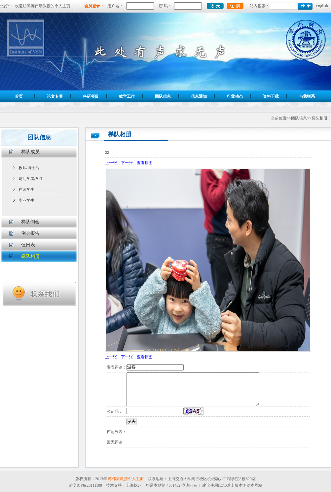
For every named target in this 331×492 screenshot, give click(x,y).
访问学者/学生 (30, 178)
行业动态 (235, 96)
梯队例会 (30, 221)
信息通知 (199, 96)
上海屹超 (134, 485)
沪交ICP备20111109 (85, 485)
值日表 (28, 244)
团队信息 (163, 96)
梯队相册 (30, 256)
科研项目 (91, 96)
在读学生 (26, 189)
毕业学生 (26, 200)
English (322, 6)
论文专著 (55, 96)
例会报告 (30, 233)
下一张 (127, 162)
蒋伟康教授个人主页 (126, 478)
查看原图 (145, 162)
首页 (19, 96)
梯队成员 (30, 151)
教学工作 (127, 96)
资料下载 (271, 96)
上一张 (111, 162)
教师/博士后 (28, 167)
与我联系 (307, 96)
